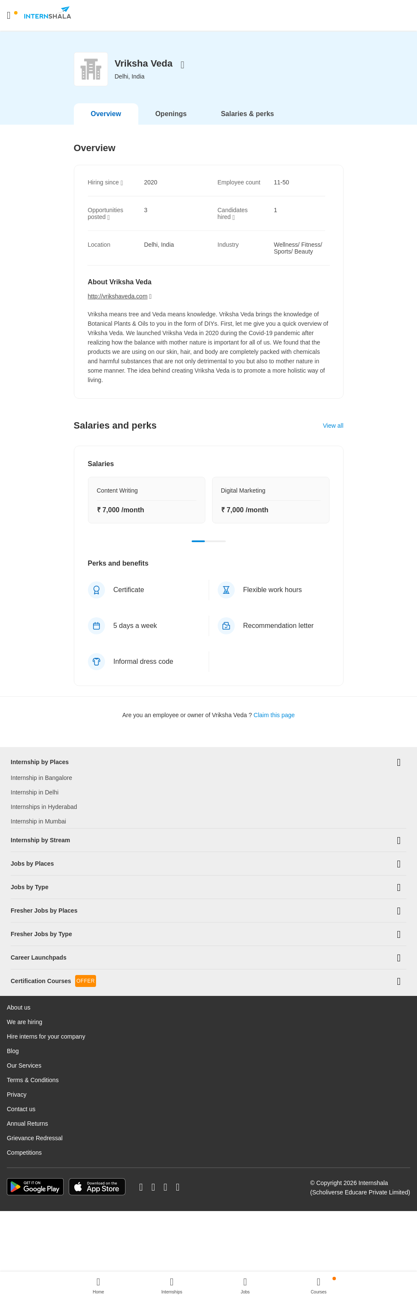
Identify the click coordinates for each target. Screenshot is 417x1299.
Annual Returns (27, 1068)
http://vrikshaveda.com (118, 296)
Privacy (16, 1039)
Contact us (21, 1054)
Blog (13, 996)
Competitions (24, 1098)
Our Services (24, 1010)
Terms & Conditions (32, 1025)
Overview (106, 113)
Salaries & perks (247, 113)
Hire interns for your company (46, 981)
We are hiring (24, 967)
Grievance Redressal (35, 1083)
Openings (171, 113)
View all (333, 425)
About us (18, 952)
